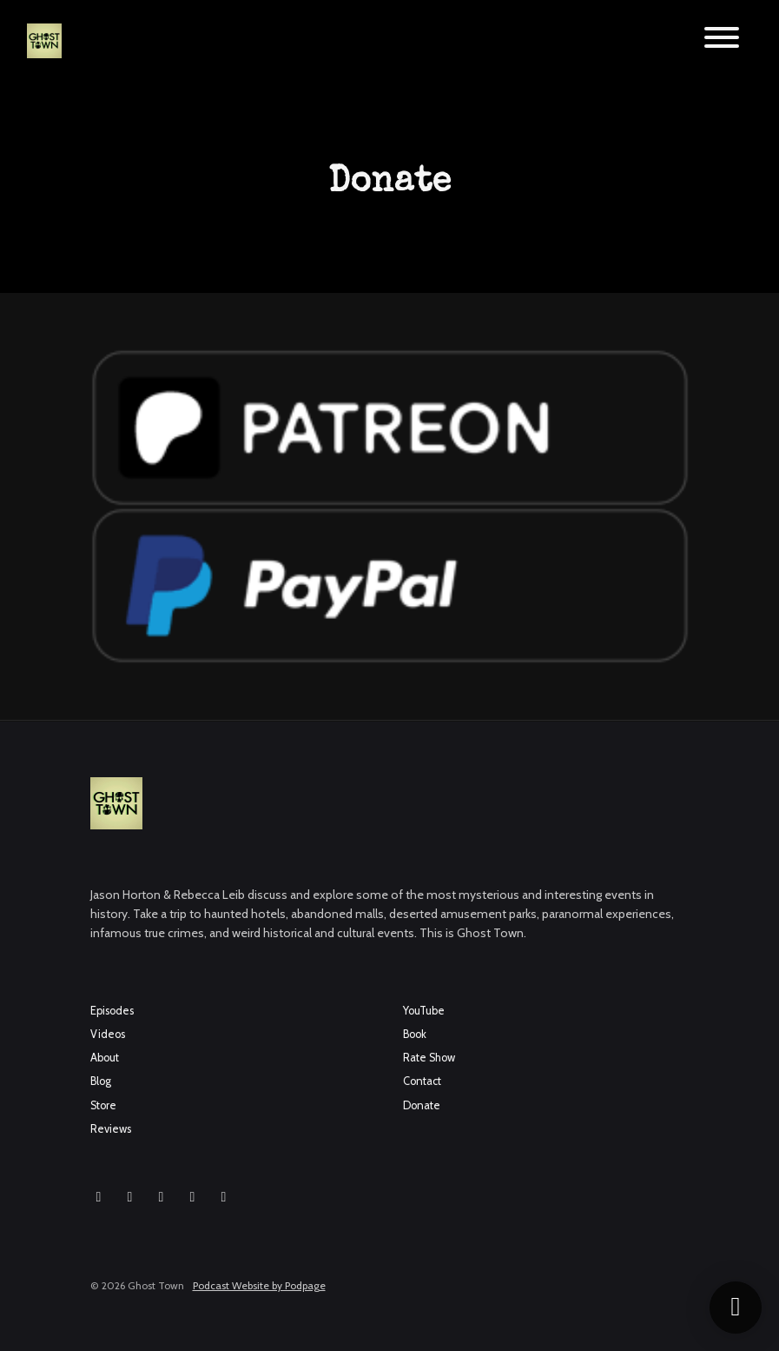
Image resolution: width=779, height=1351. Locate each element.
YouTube (424, 1010)
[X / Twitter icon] (192, 1197)
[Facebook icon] (130, 1197)
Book (414, 1034)
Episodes (112, 1010)
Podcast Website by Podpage (259, 1285)
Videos (107, 1034)
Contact (422, 1081)
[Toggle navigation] (721, 40)
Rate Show (429, 1057)
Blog (100, 1081)
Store (103, 1105)
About (104, 1057)
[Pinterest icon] (224, 1197)
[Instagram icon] (99, 1197)
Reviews (110, 1128)
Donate (421, 1105)
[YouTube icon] (161, 1197)
